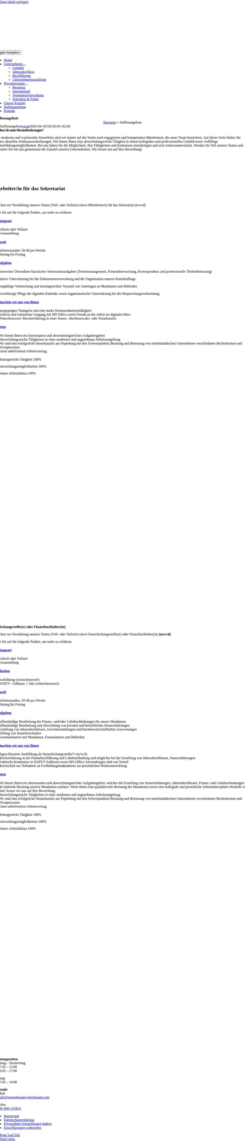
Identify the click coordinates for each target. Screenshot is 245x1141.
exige (26, 126)
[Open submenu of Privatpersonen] (26, 84)
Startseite (109, 122)
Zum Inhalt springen (14, 2)
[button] (28, 1124)
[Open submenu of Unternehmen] (24, 65)
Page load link (10, 1135)
